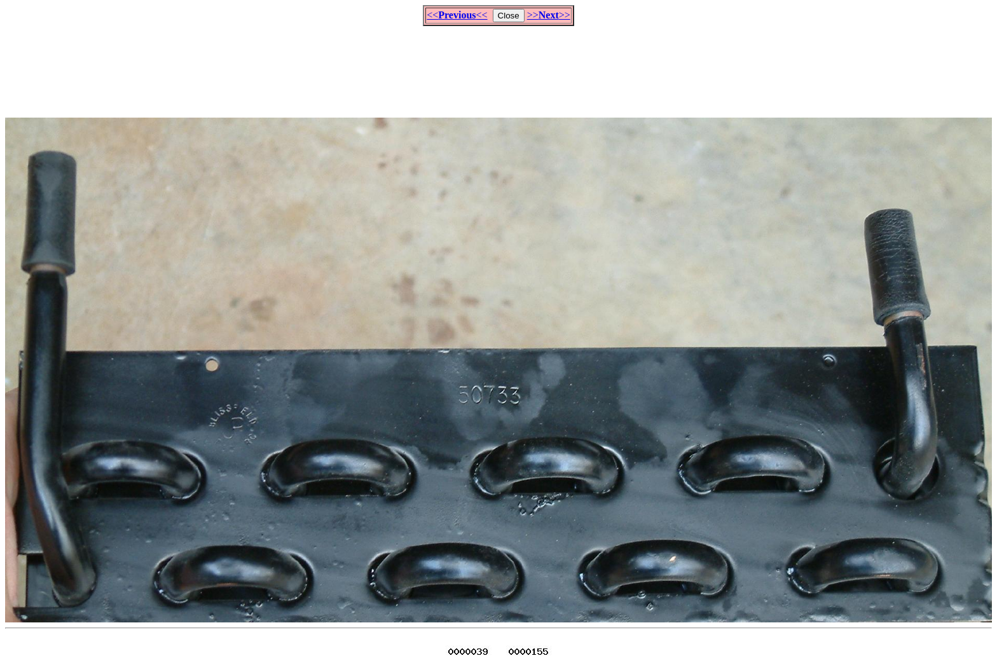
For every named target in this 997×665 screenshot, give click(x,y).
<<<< (457, 15)
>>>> (548, 15)
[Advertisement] (498, 66)
